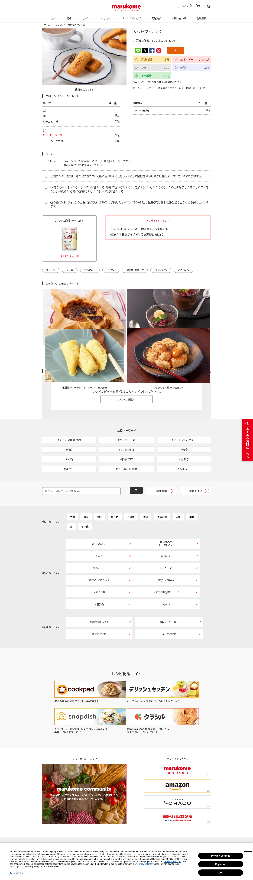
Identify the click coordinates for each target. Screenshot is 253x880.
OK (221, 872)
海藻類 (131, 495)
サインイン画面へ (127, 359)
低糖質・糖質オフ (135, 270)
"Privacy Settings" (172, 861)
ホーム (47, 24)
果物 (191, 495)
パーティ (110, 270)
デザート (150, 87)
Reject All (220, 864)
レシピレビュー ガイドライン (198, 330)
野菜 (145, 495)
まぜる (173, 87)
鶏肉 (99, 495)
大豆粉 (69, 270)
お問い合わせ (178, 16)
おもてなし (90, 270)
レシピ (84, 16)
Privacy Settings (220, 855)
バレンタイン (160, 270)
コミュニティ (104, 16)
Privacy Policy (16, 873)
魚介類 (114, 495)
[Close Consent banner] (248, 848)
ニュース (51, 16)
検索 (209, 6)
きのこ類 (162, 495)
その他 (201, 87)
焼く (181, 87)
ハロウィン (183, 270)
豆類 (178, 495)
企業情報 (201, 16)
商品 (68, 16)
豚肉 (86, 495)
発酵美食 (156, 16)
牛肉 (72, 495)
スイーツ (50, 270)
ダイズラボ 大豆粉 (54, 135)
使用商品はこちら (84, 89)
